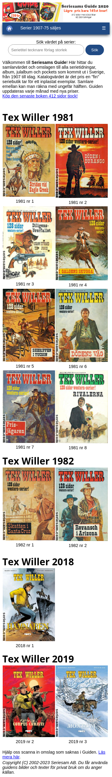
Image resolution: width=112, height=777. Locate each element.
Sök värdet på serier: (56, 42)
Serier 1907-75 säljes (40, 27)
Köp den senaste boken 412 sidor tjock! (40, 96)
